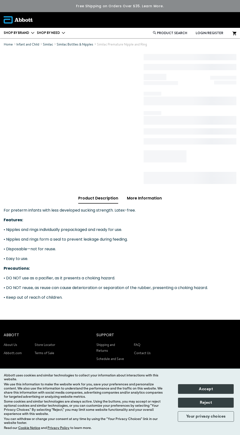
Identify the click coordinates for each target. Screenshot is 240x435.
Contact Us (142, 353)
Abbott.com (13, 353)
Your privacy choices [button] (206, 416)
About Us (10, 344)
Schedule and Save (110, 358)
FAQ (137, 344)
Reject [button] (206, 402)
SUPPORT (105, 335)
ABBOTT (11, 335)
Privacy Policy (58, 428)
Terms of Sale (44, 353)
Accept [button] (206, 389)
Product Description (98, 198)
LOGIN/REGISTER (209, 33)
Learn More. (153, 6)
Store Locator (45, 344)
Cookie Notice (29, 428)
